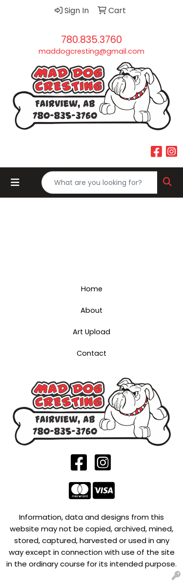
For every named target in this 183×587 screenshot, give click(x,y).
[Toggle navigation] (15, 182)
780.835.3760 (91, 39)
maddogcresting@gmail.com (91, 51)
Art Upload (91, 332)
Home (91, 289)
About (91, 310)
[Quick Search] (99, 182)
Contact (91, 353)
